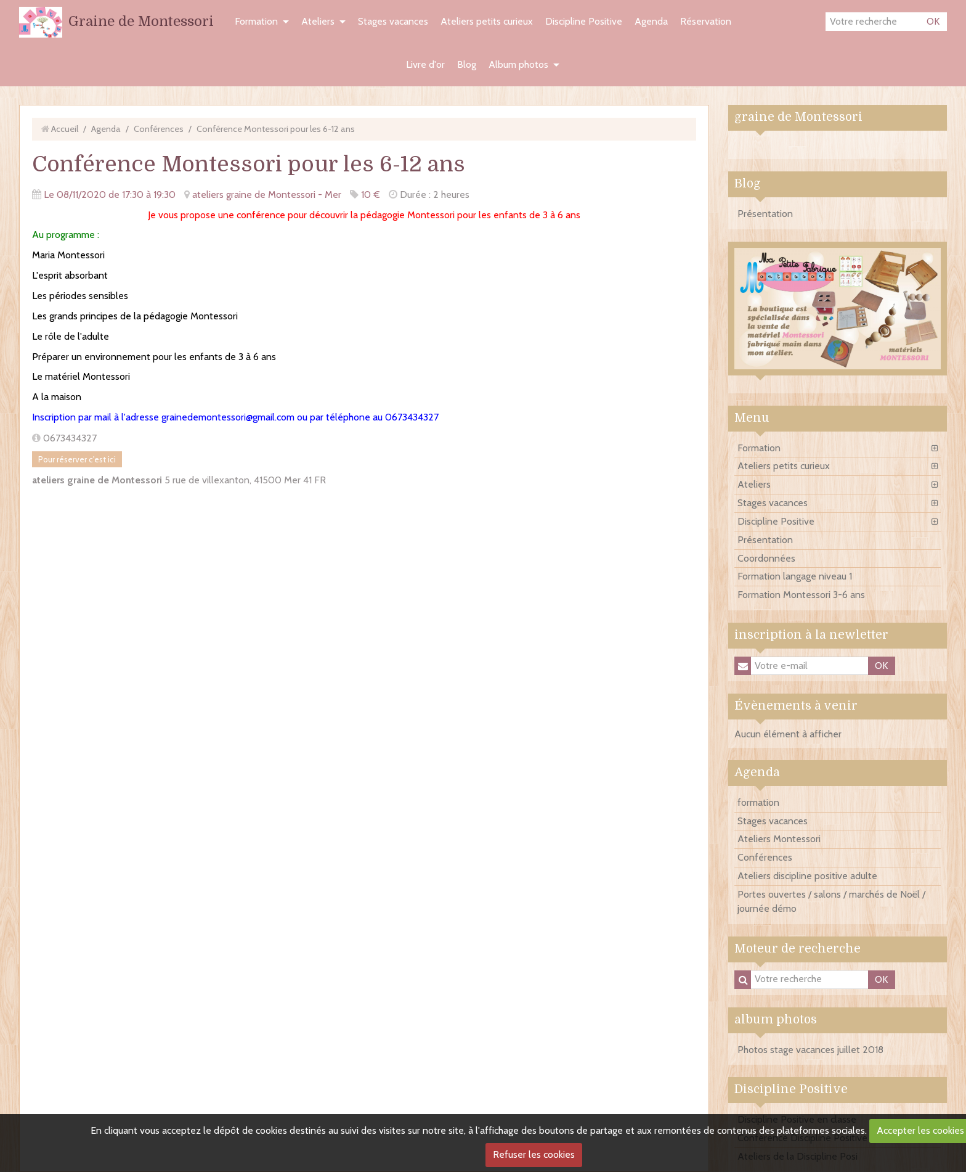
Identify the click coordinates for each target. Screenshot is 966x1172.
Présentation (765, 213)
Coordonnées (766, 558)
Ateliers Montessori (779, 839)
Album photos (518, 64)
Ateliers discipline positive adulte (807, 876)
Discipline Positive (583, 21)
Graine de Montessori (141, 21)
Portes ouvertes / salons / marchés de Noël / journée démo (831, 901)
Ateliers (318, 21)
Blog (466, 64)
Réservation (705, 21)
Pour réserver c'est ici (77, 459)
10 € (370, 194)
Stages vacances (393, 21)
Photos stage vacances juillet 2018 (810, 1049)
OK (933, 21)
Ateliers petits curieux (486, 21)
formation (758, 802)
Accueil (64, 128)
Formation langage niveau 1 (794, 576)
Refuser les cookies (534, 1154)
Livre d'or (425, 64)
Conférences (159, 128)
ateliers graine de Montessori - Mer (266, 194)
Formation (256, 21)
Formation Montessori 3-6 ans (801, 594)
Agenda (651, 21)
